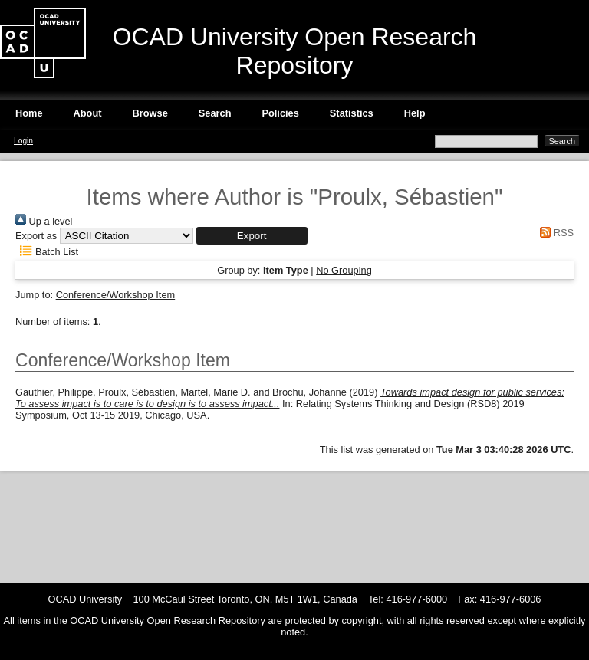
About (88, 113)
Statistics (351, 113)
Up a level (43, 221)
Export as (36, 235)
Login (23, 140)
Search (215, 113)
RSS (554, 232)
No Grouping (344, 270)
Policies (280, 113)
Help (415, 113)
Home (29, 113)
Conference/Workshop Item (116, 294)
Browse (150, 113)
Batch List (46, 252)
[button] (252, 236)
